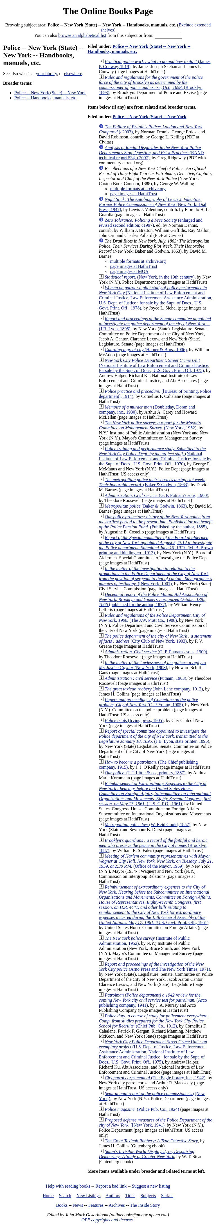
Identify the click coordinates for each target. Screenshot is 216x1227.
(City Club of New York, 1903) (155, 638)
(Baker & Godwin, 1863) (152, 482)
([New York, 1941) (155, 1122)
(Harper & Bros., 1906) (146, 349)
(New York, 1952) (150, 425)
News (78, 1205)
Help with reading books (68, 1186)
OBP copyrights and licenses (107, 1219)
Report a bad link (111, 1186)
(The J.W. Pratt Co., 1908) (152, 618)
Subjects (148, 1195)
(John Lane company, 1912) (154, 689)
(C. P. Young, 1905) (148, 702)
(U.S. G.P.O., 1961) (155, 793)
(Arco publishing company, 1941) (153, 1000)
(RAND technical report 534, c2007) (151, 152)
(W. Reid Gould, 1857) (147, 824)
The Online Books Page (108, 11)
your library (46, 73)
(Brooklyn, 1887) (153, 845)
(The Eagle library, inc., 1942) (155, 1077)
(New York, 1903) (152, 665)
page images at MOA (129, 271)
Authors (112, 1195)
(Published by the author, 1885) (156, 521)
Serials (167, 1195)
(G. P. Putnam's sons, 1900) (156, 495)
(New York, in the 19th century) (149, 277)
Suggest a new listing (151, 1186)
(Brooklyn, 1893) (151, 85)
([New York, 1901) (155, 576)
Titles (130, 1195)
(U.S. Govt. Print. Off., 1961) (155, 905)
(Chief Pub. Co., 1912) (153, 1020)
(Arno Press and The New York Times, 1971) (154, 967)
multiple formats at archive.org (138, 188)
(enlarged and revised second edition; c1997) (150, 223)
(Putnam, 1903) (145, 678)
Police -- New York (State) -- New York (50, 92)
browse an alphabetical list (82, 35)
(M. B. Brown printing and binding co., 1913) (156, 545)
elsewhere (73, 73)
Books (62, 1205)
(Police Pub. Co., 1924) (142, 1109)
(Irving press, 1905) (134, 720)
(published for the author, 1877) (153, 599)
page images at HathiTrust (133, 193)
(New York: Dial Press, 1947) (152, 204)
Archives (117, 1205)
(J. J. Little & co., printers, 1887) (145, 772)
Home (48, 1195)
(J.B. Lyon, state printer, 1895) (154, 736)
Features (96, 1205)
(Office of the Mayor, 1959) (156, 861)
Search (65, 1195)
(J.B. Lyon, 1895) (155, 323)
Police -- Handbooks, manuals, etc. (45, 97)
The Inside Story (145, 1205)
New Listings (88, 1195)
